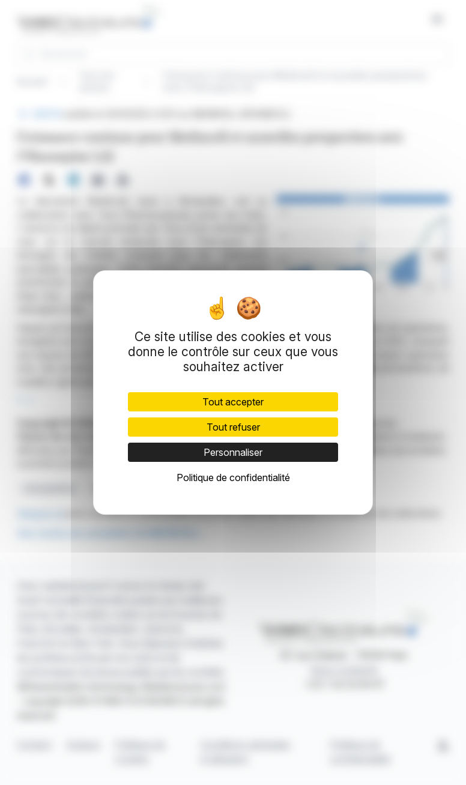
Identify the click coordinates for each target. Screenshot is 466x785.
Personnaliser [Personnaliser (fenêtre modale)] (233, 452)
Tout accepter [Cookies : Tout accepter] (233, 402)
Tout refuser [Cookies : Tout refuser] (233, 427)
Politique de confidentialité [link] (233, 477)
